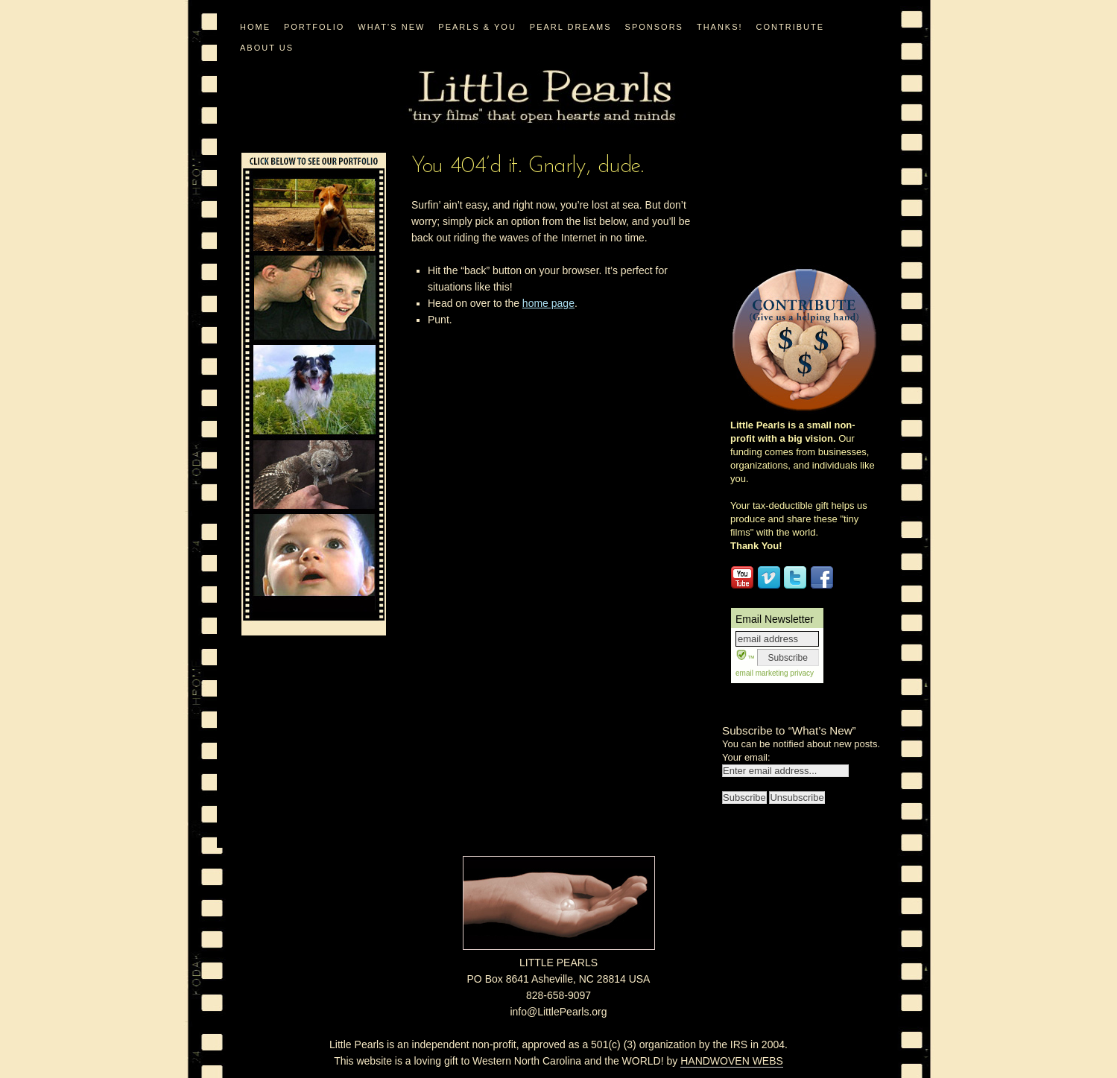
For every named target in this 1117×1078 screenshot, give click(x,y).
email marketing (761, 673)
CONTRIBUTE (790, 26)
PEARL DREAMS (571, 26)
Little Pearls (541, 97)
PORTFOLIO (314, 26)
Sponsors (654, 26)
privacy (801, 673)
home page (548, 303)
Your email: (746, 757)
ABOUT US (267, 47)
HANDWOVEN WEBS (731, 1061)
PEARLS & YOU (477, 26)
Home (255, 26)
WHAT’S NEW (391, 26)
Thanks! (720, 26)
